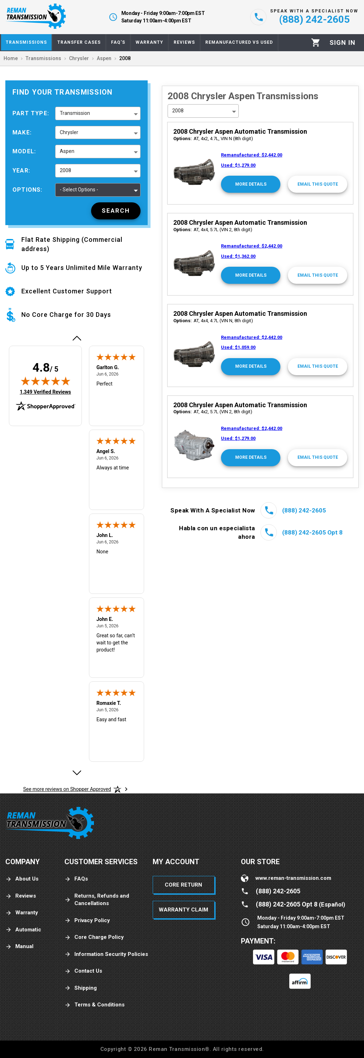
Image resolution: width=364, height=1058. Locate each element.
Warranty (21, 912)
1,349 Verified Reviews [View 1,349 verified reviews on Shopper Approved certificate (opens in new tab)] (45, 391)
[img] (45, 381)
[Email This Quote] (317, 184)
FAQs (76, 879)
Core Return (183, 885)
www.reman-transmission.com (293, 878)
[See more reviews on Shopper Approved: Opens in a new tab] (67, 789)
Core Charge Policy (94, 937)
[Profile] (342, 42)
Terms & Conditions (94, 1004)
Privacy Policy (87, 920)
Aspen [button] (67, 151)
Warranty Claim (183, 910)
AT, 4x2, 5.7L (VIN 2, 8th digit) (212, 411)
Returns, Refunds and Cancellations (96, 900)
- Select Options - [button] (79, 189)
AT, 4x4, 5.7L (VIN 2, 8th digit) (212, 229)
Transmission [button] (75, 113)
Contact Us (83, 971)
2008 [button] (65, 170)
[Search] (116, 210)
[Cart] (316, 42)
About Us (21, 879)
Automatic (23, 929)
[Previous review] (76, 338)
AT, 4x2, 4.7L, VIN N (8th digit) (213, 138)
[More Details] (250, 184)
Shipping (80, 988)
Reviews (20, 896)
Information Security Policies (106, 954)
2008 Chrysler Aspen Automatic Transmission (240, 131)
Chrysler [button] (69, 132)
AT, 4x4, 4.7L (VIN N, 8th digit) (213, 320)
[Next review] (76, 773)
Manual (19, 946)
